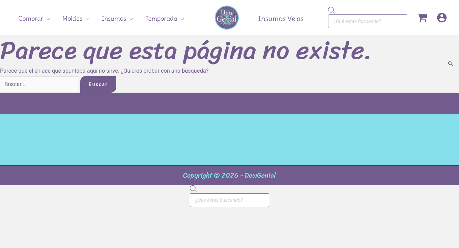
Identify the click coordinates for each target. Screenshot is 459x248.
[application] (46, 18)
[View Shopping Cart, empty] (422, 17)
